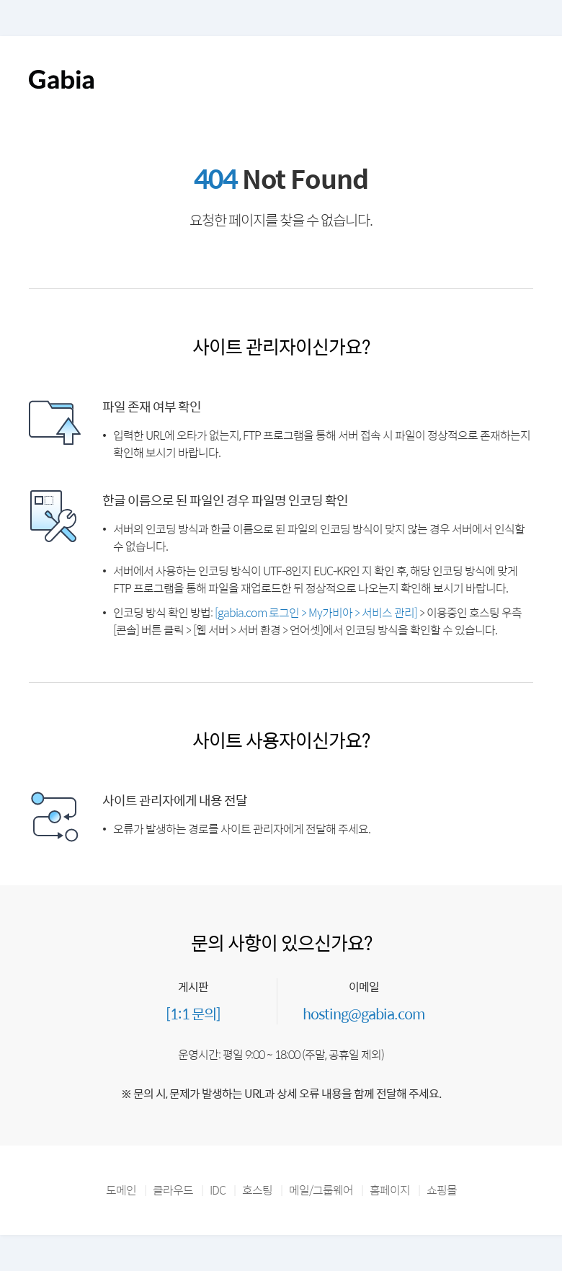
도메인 (121, 1190)
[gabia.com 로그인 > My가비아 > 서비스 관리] (316, 612)
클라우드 (173, 1190)
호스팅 (257, 1190)
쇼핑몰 (442, 1190)
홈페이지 (390, 1190)
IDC (218, 1190)
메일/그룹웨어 (321, 1190)
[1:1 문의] (193, 1013)
